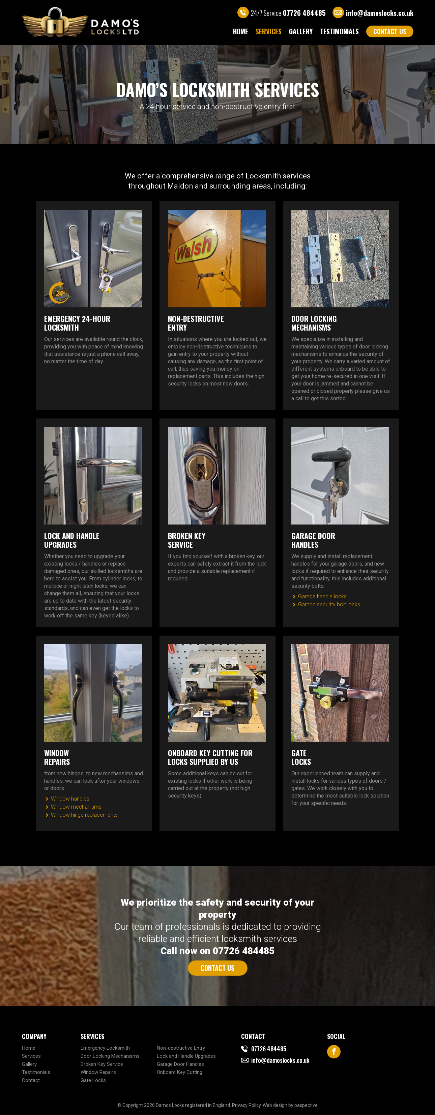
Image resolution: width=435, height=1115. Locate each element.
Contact (31, 1080)
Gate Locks (93, 1080)
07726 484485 (268, 1048)
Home (240, 31)
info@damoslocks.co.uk (379, 13)
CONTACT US (389, 31)
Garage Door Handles (180, 1064)
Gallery (301, 31)
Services (269, 31)
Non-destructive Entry (181, 1048)
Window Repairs (98, 1072)
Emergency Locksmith (105, 1048)
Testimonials (339, 31)
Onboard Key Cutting (179, 1072)
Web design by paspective (290, 1105)
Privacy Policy (246, 1105)
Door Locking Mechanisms (110, 1056)
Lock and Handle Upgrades (186, 1056)
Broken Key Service (102, 1064)
